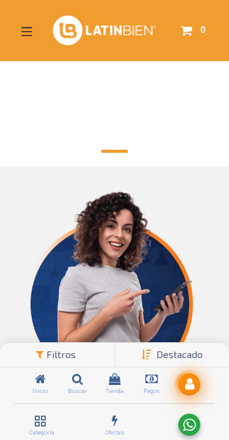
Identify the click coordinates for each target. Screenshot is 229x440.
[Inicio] (40, 380)
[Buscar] (77, 380)
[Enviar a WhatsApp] (189, 425)
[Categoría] (40, 421)
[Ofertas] (115, 421)
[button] (179, 354)
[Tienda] (114, 380)
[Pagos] (151, 380)
